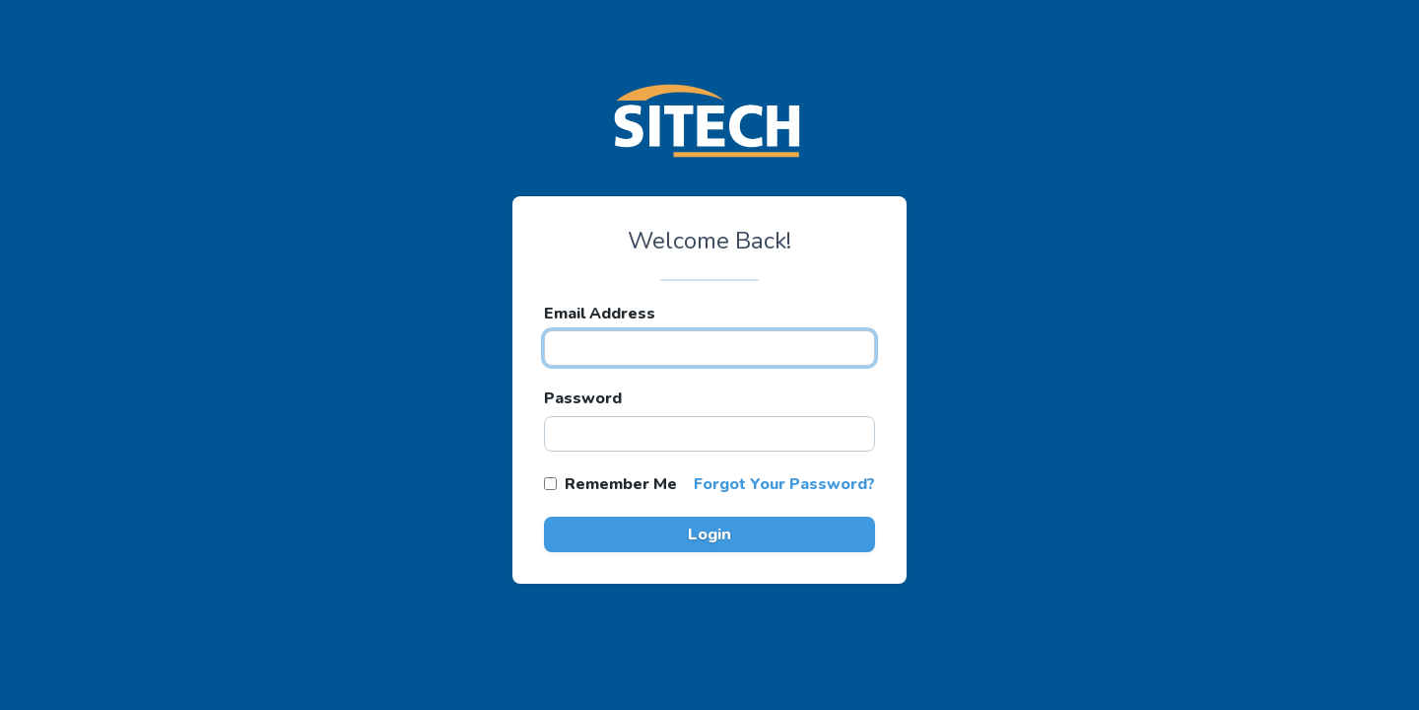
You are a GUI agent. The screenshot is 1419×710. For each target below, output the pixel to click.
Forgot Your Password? (784, 484)
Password (583, 398)
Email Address (599, 313)
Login (709, 534)
